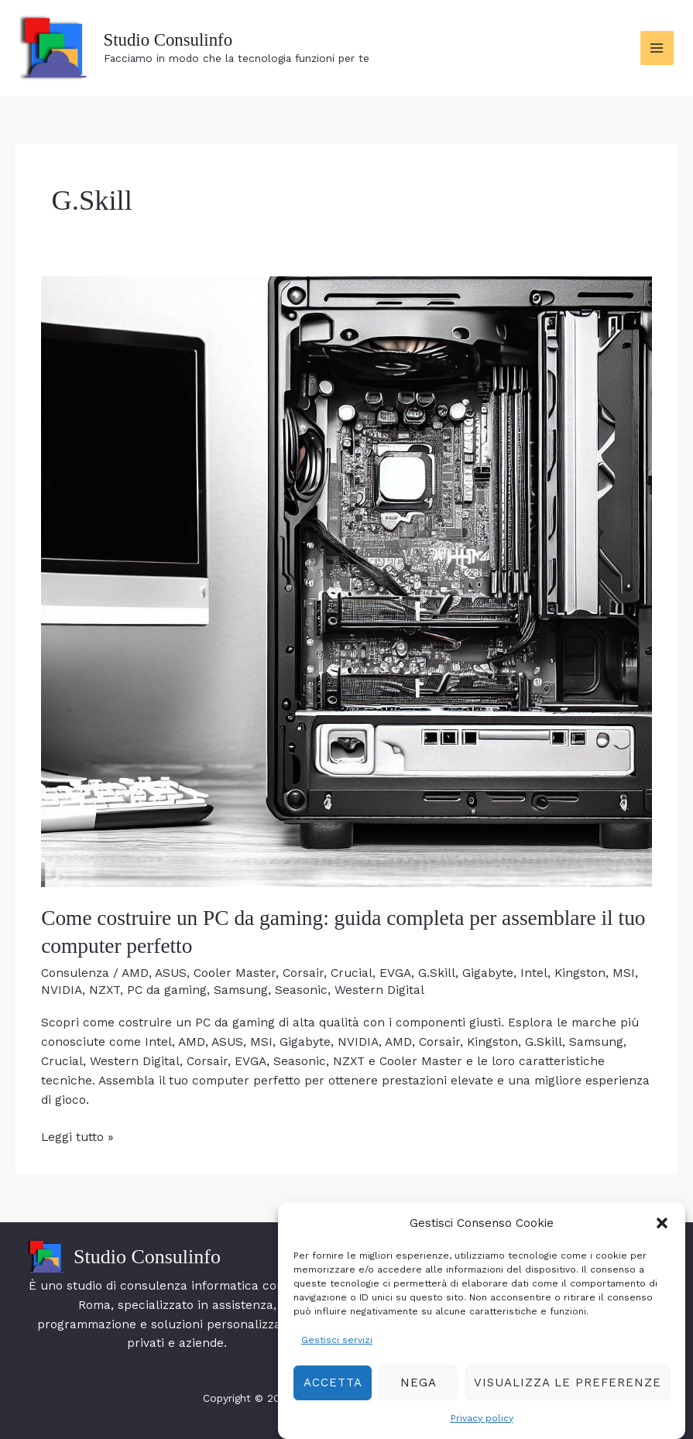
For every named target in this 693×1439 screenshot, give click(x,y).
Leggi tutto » (77, 1137)
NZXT (104, 990)
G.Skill (436, 973)
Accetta (333, 1399)
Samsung (241, 990)
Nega (418, 1399)
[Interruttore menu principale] (657, 47)
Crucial (351, 973)
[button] (662, 1241)
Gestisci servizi (336, 1357)
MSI (623, 973)
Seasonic (301, 990)
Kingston (580, 973)
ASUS (171, 973)
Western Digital (379, 990)
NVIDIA (61, 990)
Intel (533, 973)
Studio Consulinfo (168, 40)
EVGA (395, 973)
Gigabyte (487, 973)
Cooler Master (235, 973)
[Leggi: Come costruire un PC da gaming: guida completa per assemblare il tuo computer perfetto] (346, 581)
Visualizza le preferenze (567, 1399)
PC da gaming (167, 990)
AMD (135, 973)
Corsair (303, 973)
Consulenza (75, 973)
